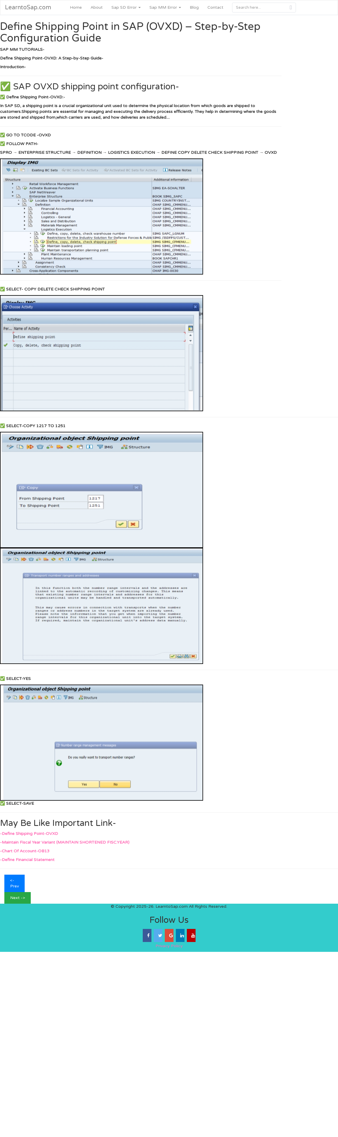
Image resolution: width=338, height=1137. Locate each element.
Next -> (17, 897)
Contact (215, 7)
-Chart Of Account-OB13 (25, 851)
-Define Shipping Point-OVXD (29, 833)
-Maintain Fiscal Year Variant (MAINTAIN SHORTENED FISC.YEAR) (64, 842)
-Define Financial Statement (27, 859)
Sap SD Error (126, 7)
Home (76, 7)
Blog (194, 7)
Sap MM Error (165, 7)
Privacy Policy (169, 945)
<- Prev (14, 883)
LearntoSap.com (28, 7)
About (97, 7)
